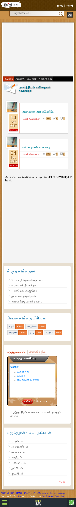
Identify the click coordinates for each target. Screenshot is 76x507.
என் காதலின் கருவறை (36, 147)
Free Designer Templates (52, 496)
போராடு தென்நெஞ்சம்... (27, 280)
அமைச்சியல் (19, 446)
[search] (29, 13)
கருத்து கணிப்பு (16, 352)
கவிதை (9, 78)
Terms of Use (16, 493)
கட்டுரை (31, 78)
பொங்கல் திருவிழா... (24, 285)
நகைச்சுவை (45, 78)
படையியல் (18, 462)
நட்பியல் (17, 468)
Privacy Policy (29, 493)
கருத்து (50, 493)
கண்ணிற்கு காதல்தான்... (26, 301)
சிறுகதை (20, 78)
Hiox (19, 496)
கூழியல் (16, 457)
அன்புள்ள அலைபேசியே (38, 111)
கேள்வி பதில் (37, 351)
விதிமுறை (41, 493)
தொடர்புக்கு (59, 493)
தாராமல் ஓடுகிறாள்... (24, 296)
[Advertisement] (34, 49)
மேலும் (63, 481)
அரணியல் (18, 452)
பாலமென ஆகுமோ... (25, 290)
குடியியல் (17, 473)
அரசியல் (17, 441)
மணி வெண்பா (31, 118)
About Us (5, 493)
